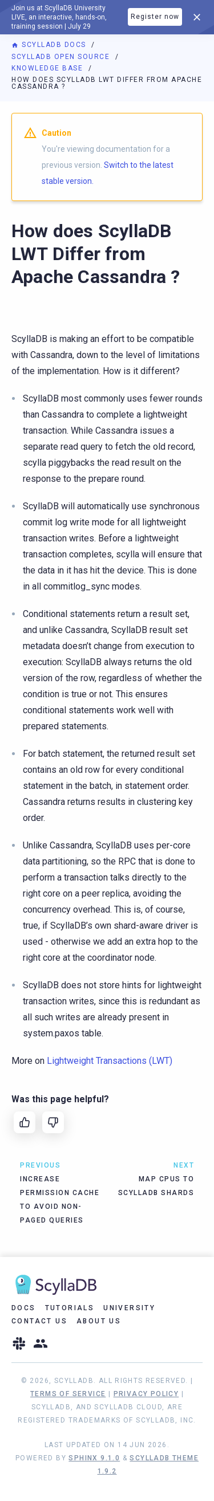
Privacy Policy (146, 1394)
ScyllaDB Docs (49, 45)
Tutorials (70, 1308)
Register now (155, 17)
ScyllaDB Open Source (61, 57)
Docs (23, 1308)
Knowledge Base (48, 68)
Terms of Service (68, 1394)
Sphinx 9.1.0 (94, 1458)
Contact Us (39, 1321)
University (129, 1308)
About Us (98, 1321)
